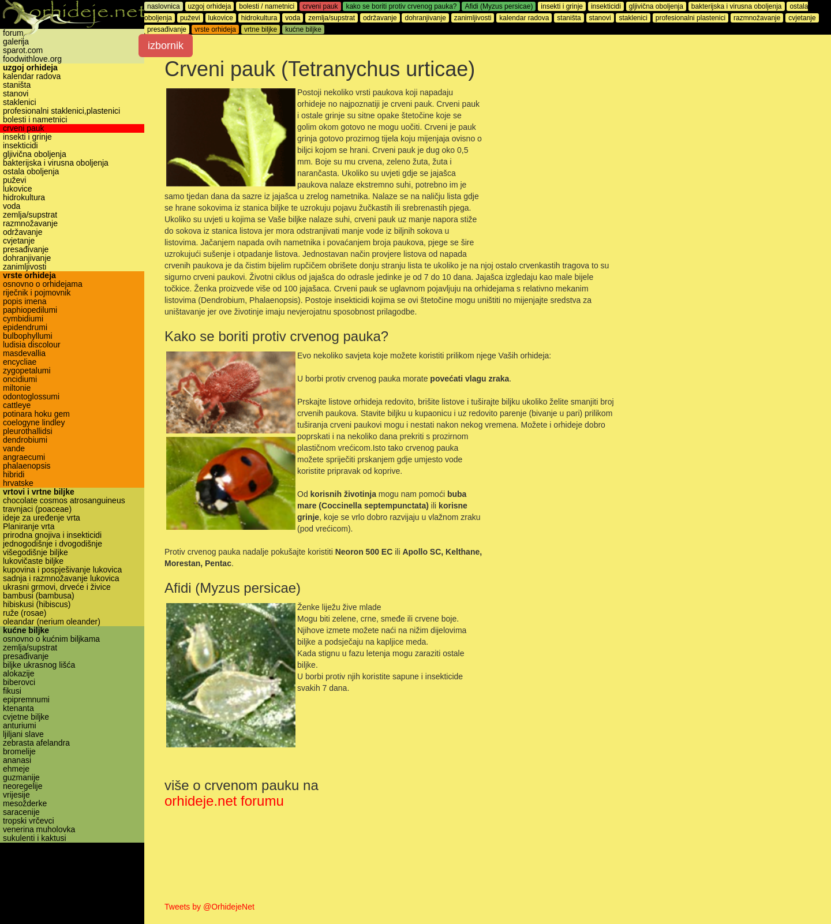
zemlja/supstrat (30, 215)
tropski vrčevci (28, 821)
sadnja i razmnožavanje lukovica (61, 578)
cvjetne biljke (26, 717)
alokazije (18, 673)
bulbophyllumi (28, 336)
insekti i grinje (27, 137)
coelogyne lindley (34, 422)
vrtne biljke (260, 29)
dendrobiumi (25, 440)
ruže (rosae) (24, 613)
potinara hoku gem (36, 414)
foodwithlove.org (32, 59)
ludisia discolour (32, 345)
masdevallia (24, 353)
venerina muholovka (39, 829)
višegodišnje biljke (35, 552)
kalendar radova (32, 76)
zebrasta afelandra (36, 743)
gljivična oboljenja (34, 154)
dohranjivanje (27, 258)
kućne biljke (26, 630)
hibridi (13, 474)
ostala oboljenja (31, 171)
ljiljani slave (23, 734)
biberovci (19, 682)
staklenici (19, 102)
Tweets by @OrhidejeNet (209, 906)
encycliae (19, 362)
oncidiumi (20, 379)
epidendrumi (25, 327)
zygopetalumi (27, 370)
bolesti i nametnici (35, 119)
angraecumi (24, 457)
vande (14, 448)
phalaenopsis (27, 466)
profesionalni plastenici (690, 18)
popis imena (25, 301)
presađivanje (25, 249)
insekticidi (20, 145)
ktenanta (18, 708)
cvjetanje (19, 241)
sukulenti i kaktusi (34, 838)
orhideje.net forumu (224, 801)
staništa (17, 85)
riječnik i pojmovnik (36, 293)
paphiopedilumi (30, 310)
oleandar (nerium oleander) (51, 622)
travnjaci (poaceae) (37, 509)
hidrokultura (24, 197)
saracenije (21, 812)
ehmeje (16, 769)
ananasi (17, 760)
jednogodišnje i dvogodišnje (52, 544)
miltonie (17, 388)
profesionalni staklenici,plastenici (61, 111)
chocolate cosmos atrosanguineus (64, 500)
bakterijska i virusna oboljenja (55, 163)
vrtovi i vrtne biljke (38, 492)
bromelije (19, 751)
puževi (14, 180)
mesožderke (25, 803)
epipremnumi (26, 699)
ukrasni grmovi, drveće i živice (57, 587)
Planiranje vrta (29, 526)
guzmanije (21, 777)
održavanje (23, 232)
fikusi (12, 691)
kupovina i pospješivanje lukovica (62, 570)
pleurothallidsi (28, 431)
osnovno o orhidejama (43, 284)
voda (11, 206)
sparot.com (23, 50)
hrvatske (18, 483)
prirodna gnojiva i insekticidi (52, 535)
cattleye (17, 405)
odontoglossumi (31, 396)
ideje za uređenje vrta (41, 518)
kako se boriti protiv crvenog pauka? (401, 6)
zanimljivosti (24, 267)
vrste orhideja (29, 275)
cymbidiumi (23, 319)
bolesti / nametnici (266, 6)
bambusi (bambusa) (38, 596)
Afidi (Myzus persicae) (499, 6)
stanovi (15, 93)
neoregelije (23, 786)
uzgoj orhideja (30, 67)
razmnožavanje (30, 223)
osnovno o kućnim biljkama (51, 639)
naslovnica (163, 6)
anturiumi (19, 725)
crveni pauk (23, 128)
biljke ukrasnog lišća (39, 665)
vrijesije (16, 795)
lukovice (17, 189)
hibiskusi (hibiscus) (36, 604)
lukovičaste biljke (33, 561)
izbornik (166, 45)
